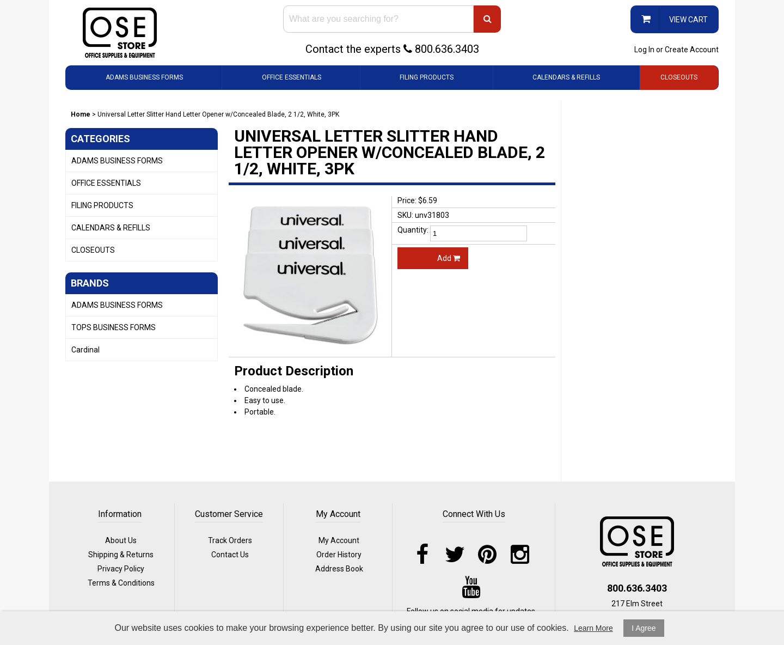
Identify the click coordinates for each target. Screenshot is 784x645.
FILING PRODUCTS (427, 77)
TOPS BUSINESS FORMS (113, 327)
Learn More (593, 628)
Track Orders (230, 540)
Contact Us (230, 554)
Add (448, 258)
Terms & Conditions (121, 583)
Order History (339, 554)
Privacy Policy (120, 568)
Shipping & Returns (121, 554)
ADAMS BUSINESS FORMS (144, 77)
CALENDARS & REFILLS (566, 77)
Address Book (339, 568)
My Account (338, 540)
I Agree (644, 628)
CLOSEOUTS (678, 77)
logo (637, 541)
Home (80, 114)
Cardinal (85, 349)
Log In (644, 49)
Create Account (692, 49)
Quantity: (412, 230)
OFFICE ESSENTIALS (291, 77)
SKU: (405, 215)
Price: (406, 200)
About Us (121, 540)
